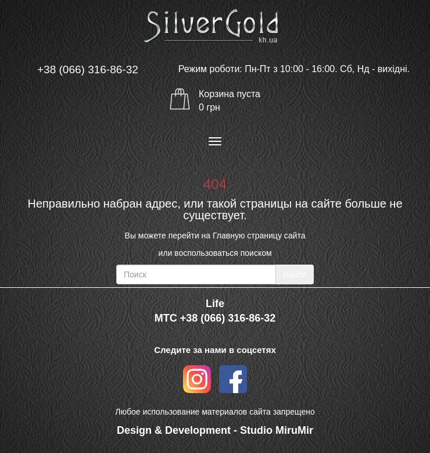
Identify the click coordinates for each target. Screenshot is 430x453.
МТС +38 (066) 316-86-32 (215, 318)
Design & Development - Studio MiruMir (215, 430)
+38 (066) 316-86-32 (87, 69)
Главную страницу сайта (259, 235)
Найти (294, 274)
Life (215, 303)
